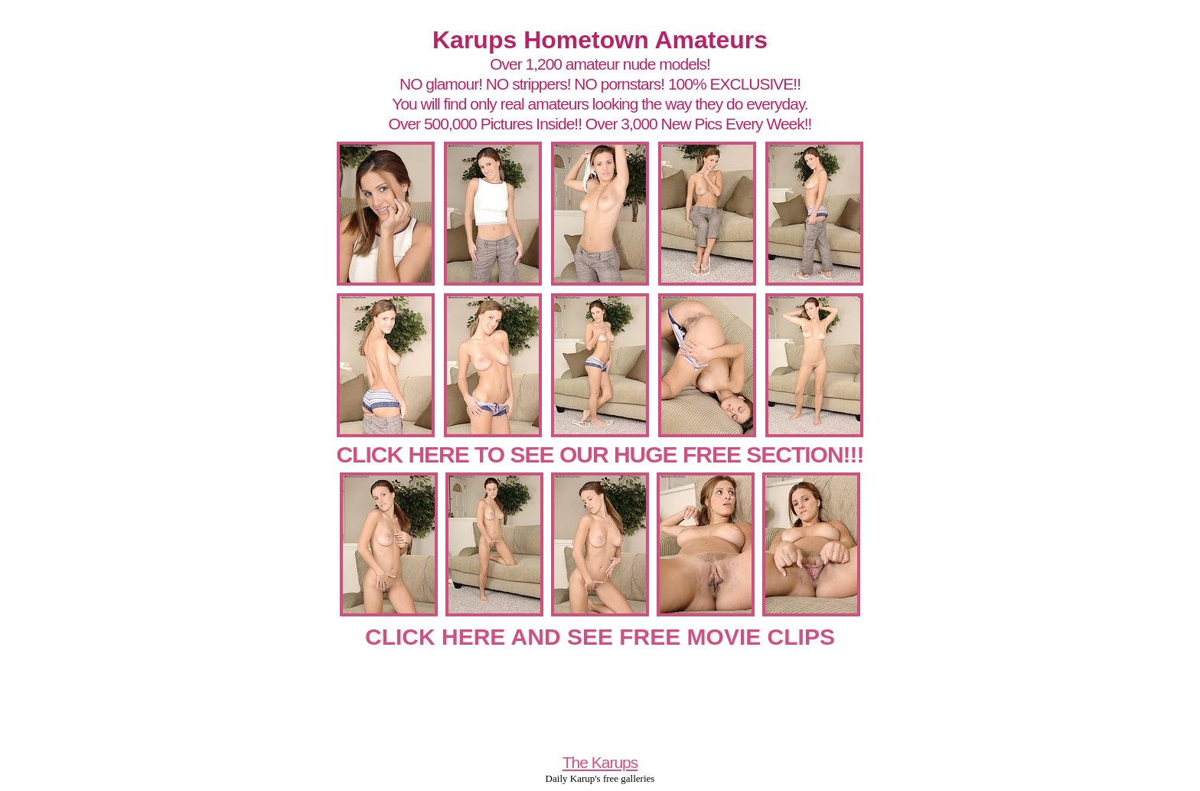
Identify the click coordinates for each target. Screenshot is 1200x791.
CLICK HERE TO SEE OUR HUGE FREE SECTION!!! (599, 454)
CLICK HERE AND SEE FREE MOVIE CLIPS (600, 636)
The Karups (600, 762)
